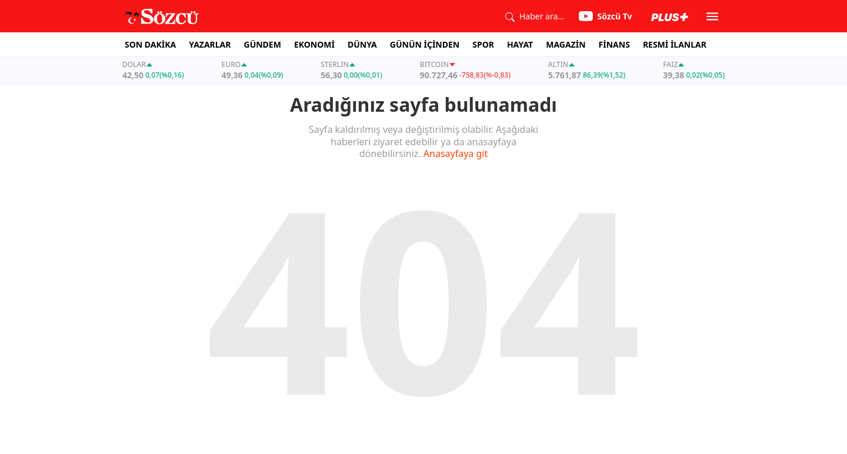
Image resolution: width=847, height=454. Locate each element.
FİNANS (614, 44)
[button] (712, 16)
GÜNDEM (262, 44)
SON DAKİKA (150, 44)
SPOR (483, 44)
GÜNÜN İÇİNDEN (424, 44)
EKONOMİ (314, 44)
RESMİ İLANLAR (674, 44)
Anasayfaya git (456, 153)
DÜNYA (362, 44)
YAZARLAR (210, 44)
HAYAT (520, 44)
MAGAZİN (565, 44)
